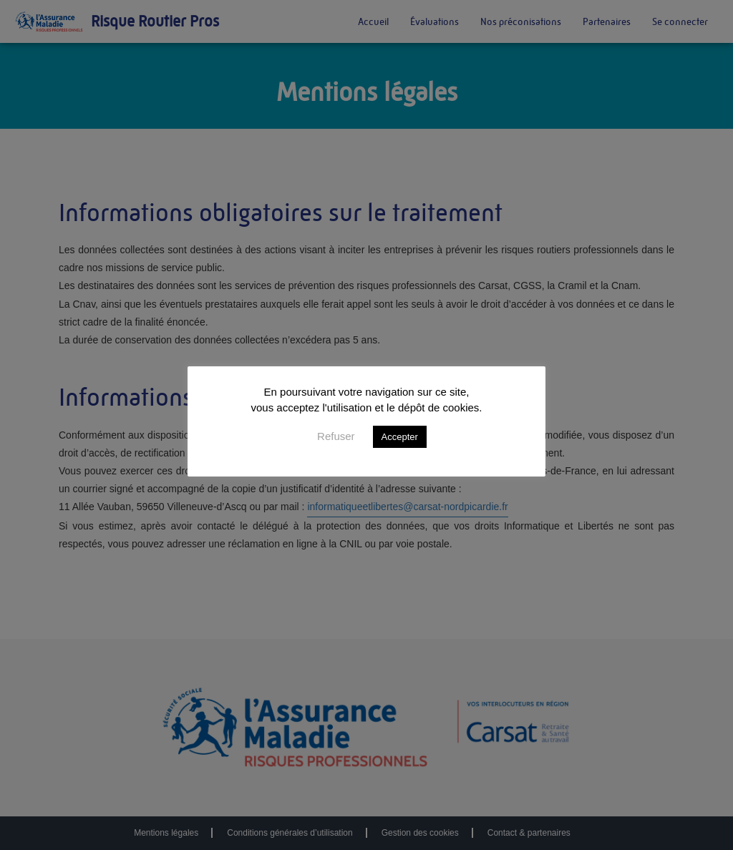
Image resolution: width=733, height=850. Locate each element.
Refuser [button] (336, 436)
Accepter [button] (400, 436)
